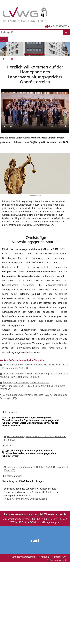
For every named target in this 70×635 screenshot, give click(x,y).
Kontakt (43, 556)
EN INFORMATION (57, 26)
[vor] (64, 49)
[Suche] (66, 32)
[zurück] (5, 49)
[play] (4, 59)
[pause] (12, 59)
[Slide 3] (35, 52)
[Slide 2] (30, 52)
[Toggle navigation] (4, 39)
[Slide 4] (40, 52)
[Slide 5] (45, 52)
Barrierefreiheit (56, 560)
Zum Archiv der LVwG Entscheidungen (25, 498)
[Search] (31, 32)
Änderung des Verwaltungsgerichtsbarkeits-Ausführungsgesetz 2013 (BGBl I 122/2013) (32, 386)
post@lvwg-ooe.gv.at (48, 522)
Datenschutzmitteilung (21, 556)
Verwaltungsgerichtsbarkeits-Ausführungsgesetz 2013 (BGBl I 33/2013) (34, 375)
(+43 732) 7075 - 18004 (37, 518)
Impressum (58, 556)
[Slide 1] (25, 52)
